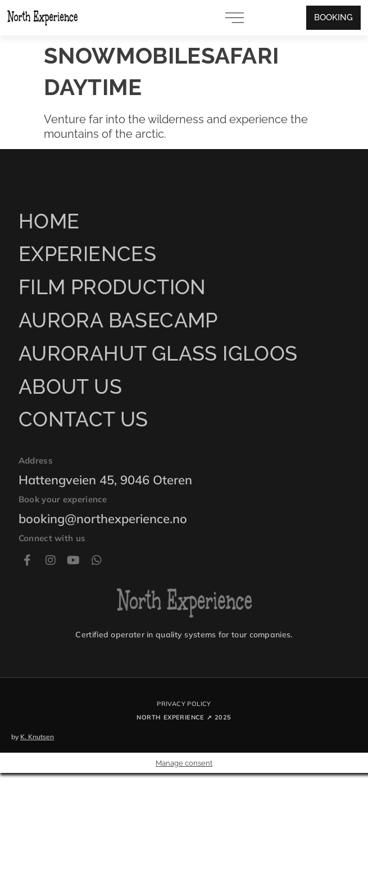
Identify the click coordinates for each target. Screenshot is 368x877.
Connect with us (52, 538)
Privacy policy (184, 704)
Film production (112, 287)
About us (70, 386)
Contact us (83, 419)
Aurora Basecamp (118, 320)
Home (49, 221)
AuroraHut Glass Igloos (158, 353)
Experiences (87, 254)
